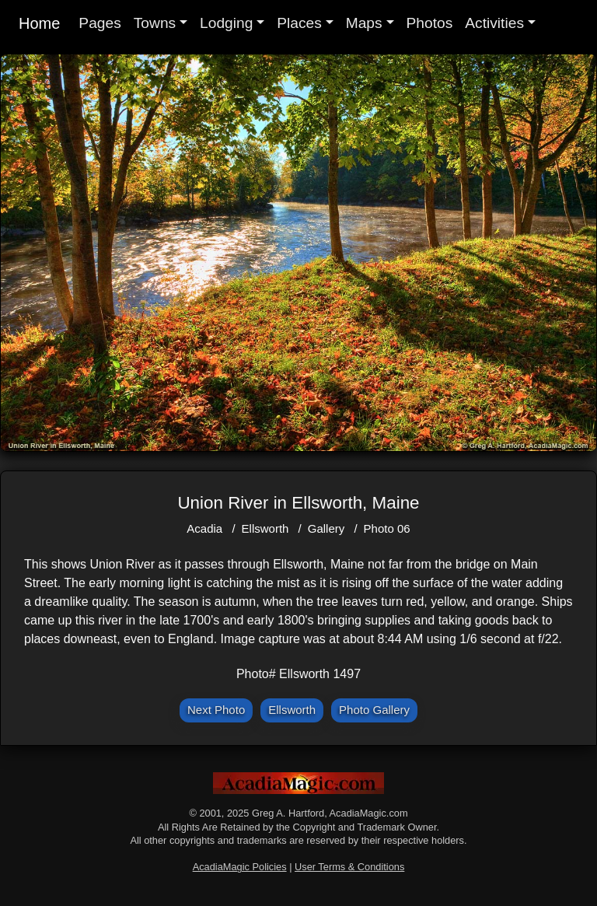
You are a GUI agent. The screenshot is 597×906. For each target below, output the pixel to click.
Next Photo (216, 709)
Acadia (204, 528)
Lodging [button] (226, 23)
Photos (430, 23)
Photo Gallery (374, 709)
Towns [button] (155, 23)
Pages (99, 23)
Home (39, 23)
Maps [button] (364, 23)
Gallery (326, 528)
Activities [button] (494, 23)
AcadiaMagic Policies (240, 867)
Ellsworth (265, 528)
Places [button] (299, 23)
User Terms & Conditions (349, 867)
